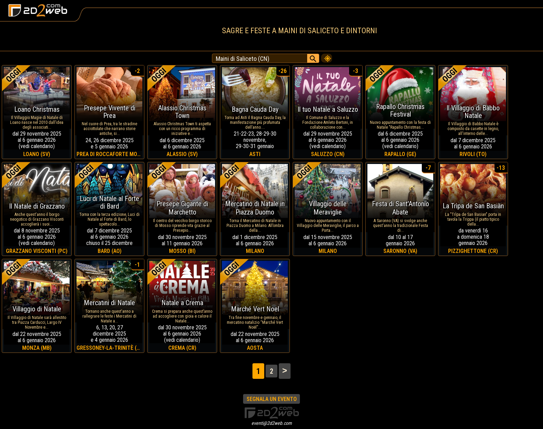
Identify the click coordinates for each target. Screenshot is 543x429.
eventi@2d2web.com (271, 423)
